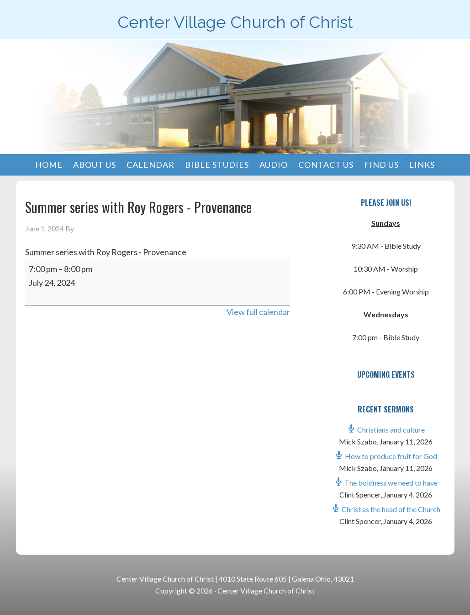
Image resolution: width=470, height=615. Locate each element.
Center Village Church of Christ (235, 22)
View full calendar (258, 312)
